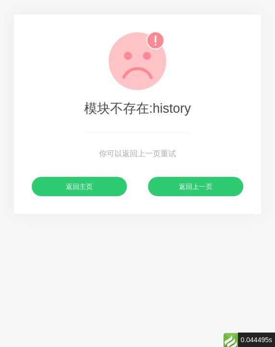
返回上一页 (195, 186)
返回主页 (79, 186)
